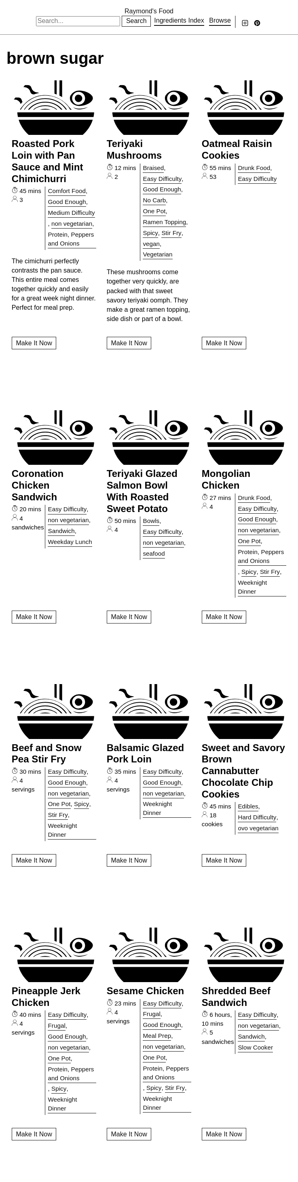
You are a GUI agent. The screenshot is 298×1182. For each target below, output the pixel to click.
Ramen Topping (164, 221)
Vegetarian (157, 254)
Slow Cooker (255, 1047)
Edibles (248, 806)
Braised (153, 167)
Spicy (150, 232)
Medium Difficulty (71, 212)
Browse (220, 20)
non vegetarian (71, 223)
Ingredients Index (179, 20)
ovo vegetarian (258, 828)
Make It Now (34, 343)
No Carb (154, 200)
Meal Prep (157, 1035)
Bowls (151, 520)
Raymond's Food (149, 11)
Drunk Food (254, 167)
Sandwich (61, 530)
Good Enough (67, 201)
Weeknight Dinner (252, 587)
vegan (151, 243)
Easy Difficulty (162, 178)
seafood (154, 553)
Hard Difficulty (257, 817)
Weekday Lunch (70, 541)
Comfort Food (66, 190)
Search (136, 20)
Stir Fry (171, 232)
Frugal (56, 1025)
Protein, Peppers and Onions (71, 239)
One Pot (154, 211)
